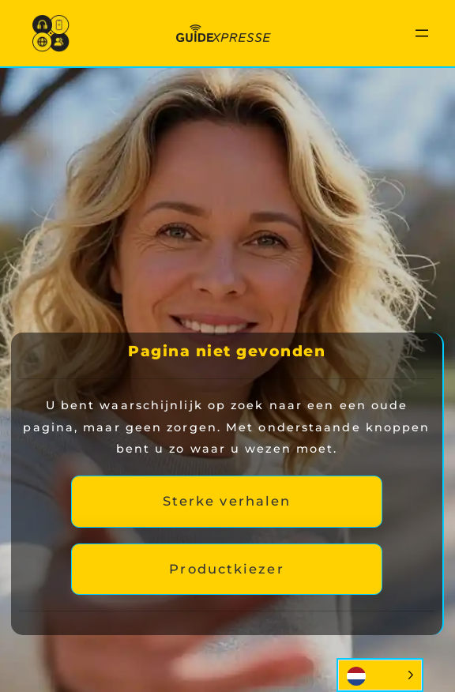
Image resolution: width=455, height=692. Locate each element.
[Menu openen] (421, 33)
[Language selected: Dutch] (380, 675)
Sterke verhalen (227, 501)
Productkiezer (226, 569)
